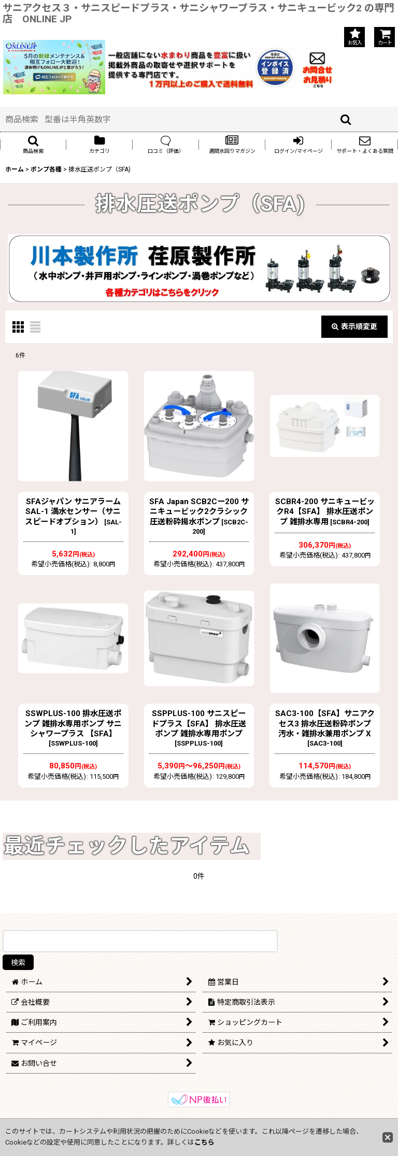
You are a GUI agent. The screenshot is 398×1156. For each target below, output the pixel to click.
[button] (33, 144)
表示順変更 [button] (354, 326)
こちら (204, 1142)
